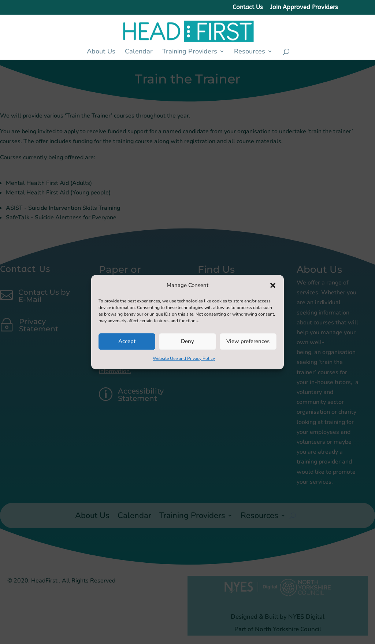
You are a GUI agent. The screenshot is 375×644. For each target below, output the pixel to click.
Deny (187, 341)
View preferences (248, 341)
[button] (272, 285)
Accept (126, 341)
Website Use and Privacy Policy (184, 358)
